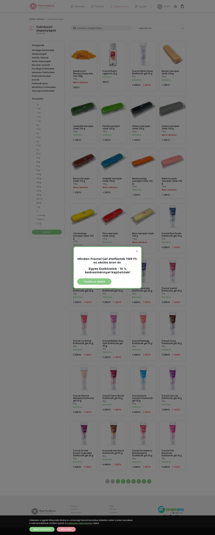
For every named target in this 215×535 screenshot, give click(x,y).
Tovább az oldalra (94, 281)
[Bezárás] (137, 251)
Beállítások (66, 529)
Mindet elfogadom (42, 529)
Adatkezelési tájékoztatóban (79, 523)
